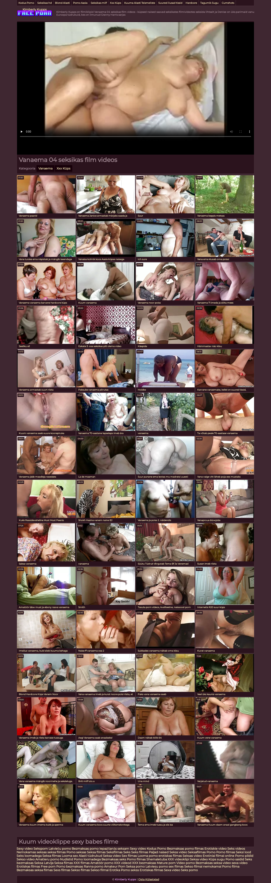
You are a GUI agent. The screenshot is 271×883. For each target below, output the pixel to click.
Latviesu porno (157, 866)
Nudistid (67, 859)
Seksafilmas (197, 852)
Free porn (48, 866)
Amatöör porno (101, 863)
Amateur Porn (114, 866)
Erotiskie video (215, 848)
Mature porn (166, 863)
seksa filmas (56, 852)
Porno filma (230, 866)
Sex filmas (129, 856)
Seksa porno (135, 866)
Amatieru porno (47, 859)
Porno (210, 852)
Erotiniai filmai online (218, 856)
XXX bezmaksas (144, 863)
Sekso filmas (81, 870)
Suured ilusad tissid (170, 2)
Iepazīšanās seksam (114, 848)
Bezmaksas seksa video (213, 863)
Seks (126, 852)
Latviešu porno (60, 848)
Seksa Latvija (44, 863)
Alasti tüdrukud (90, 856)
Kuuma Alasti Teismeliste (139, 2)
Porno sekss (130, 870)
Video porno (185, 863)
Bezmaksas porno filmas (185, 848)
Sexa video (172, 870)
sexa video (239, 863)
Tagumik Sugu (209, 2)
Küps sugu (217, 859)
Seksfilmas (114, 852)
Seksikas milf (99, 2)
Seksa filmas (96, 852)
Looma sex (70, 856)
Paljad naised (159, 852)
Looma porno (148, 856)
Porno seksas (76, 852)
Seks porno (189, 870)
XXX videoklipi (178, 859)
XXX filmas (82, 863)
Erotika (115, 870)
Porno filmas (225, 852)
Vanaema (45, 168)
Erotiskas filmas (28, 866)
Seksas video (193, 856)
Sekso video (26, 859)
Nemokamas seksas (32, 852)
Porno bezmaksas (70, 866)
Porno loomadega (87, 859)
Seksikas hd (44, 2)
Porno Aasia (80, 2)
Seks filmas (139, 852)
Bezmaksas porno (85, 848)
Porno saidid (234, 859)
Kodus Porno (26, 2)
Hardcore (191, 2)
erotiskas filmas (170, 856)
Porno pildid (244, 856)
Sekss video (178, 852)
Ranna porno (93, 866)
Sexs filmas (61, 870)
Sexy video (25, 848)
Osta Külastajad (148, 879)
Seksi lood (243, 852)
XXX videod (123, 863)
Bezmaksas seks (113, 859)
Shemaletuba (156, 859)
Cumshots (228, 2)
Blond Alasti (62, 2)
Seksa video (112, 856)
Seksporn (40, 848)
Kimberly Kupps (35, 9)
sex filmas (176, 866)
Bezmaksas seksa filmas (35, 870)
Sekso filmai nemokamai (202, 866)
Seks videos (236, 848)
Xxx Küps (115, 2)
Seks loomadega (29, 856)
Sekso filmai (100, 870)
